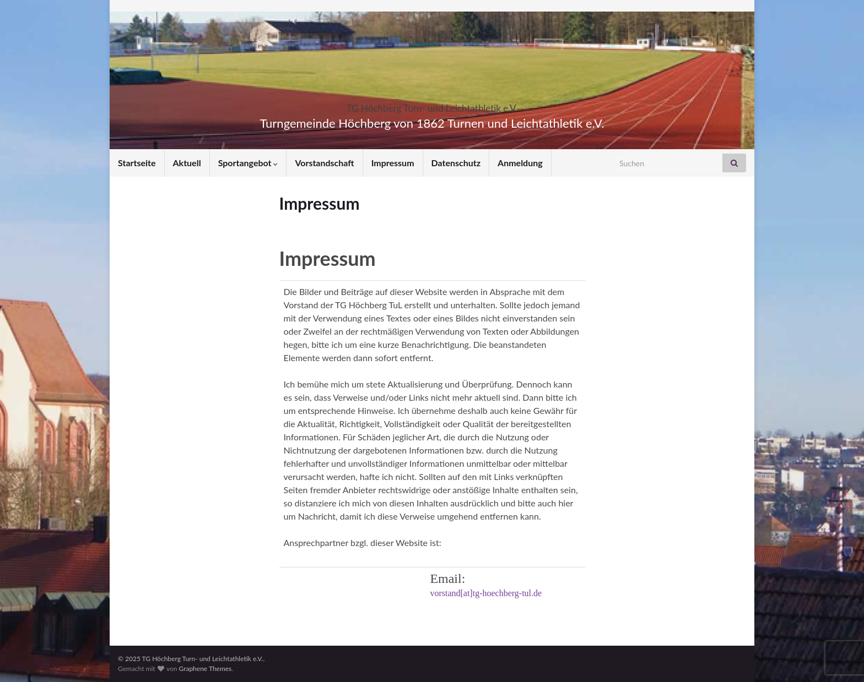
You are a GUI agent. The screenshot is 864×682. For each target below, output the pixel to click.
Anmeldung (520, 162)
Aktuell (187, 162)
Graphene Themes (205, 668)
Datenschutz (456, 162)
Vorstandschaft (324, 162)
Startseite (137, 162)
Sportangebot (248, 162)
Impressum (392, 162)
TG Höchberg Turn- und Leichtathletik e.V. (432, 105)
